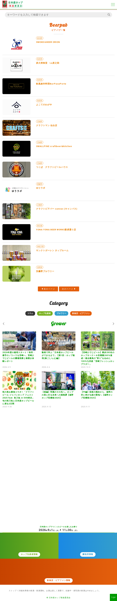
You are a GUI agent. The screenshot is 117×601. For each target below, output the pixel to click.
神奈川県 (40, 246)
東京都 (39, 226)
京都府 (39, 205)
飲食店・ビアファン (81, 313)
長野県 (39, 267)
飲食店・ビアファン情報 (58, 580)
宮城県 (39, 121)
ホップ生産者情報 (29, 554)
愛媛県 (39, 184)
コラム (30, 313)
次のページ (67, 289)
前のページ (49, 289)
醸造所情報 (88, 554)
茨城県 (39, 142)
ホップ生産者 (45, 313)
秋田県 (39, 59)
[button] (3, 323)
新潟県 (39, 38)
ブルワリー (61, 313)
